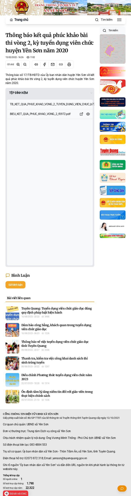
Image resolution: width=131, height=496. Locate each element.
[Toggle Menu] (119, 19)
